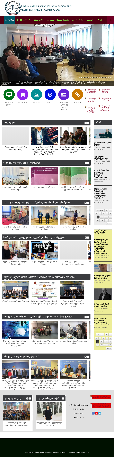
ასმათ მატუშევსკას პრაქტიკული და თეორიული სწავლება (44, 342)
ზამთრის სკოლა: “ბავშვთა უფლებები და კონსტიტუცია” (16, 424)
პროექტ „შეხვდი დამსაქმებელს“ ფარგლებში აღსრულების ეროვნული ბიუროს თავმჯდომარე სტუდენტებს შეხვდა (15, 385)
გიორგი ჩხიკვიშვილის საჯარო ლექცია (73, 228)
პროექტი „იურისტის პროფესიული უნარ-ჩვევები (73, 263)
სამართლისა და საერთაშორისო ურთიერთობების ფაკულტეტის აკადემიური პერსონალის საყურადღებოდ (101, 246)
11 (97, 77)
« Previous (100, 210)
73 (110, 220)
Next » (109, 223)
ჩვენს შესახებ (23, 20)
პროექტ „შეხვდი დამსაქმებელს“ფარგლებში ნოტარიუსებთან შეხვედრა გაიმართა (73, 384)
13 (101, 77)
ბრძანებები (77, 20)
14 (103, 77)
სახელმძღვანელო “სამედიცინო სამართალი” (15, 188)
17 (108, 77)
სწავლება (38, 20)
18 (110, 77)
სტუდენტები (63, 20)
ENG (100, 20)
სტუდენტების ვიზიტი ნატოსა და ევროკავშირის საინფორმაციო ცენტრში (73, 149)
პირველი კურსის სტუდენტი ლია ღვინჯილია (49, 424)
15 (105, 77)
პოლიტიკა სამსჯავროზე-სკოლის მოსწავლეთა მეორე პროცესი (73, 303)
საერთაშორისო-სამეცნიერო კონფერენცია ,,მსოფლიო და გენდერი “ (101, 193)
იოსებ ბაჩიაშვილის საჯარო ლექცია (15, 228)
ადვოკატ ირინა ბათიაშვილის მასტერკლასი (15, 263)
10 (96, 77)
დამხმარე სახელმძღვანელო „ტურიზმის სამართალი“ (73, 188)
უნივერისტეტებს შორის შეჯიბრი (15, 301)
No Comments (98, 149)
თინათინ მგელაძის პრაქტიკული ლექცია (73, 342)
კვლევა (50, 20)
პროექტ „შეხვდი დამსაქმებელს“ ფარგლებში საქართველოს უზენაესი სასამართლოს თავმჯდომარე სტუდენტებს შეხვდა (44, 385)
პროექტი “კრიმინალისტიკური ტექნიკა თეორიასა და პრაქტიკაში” (15, 343)
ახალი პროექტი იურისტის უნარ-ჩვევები (44, 263)
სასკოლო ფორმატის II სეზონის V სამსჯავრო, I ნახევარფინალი (44, 302)
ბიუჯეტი (90, 20)
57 (110, 345)
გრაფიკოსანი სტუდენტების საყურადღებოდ (15, 148)
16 (106, 77)
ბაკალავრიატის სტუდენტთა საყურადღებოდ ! (101, 320)
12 (99, 77)
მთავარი (9, 20)
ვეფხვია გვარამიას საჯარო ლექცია (44, 228)
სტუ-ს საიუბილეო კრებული (44, 187)
